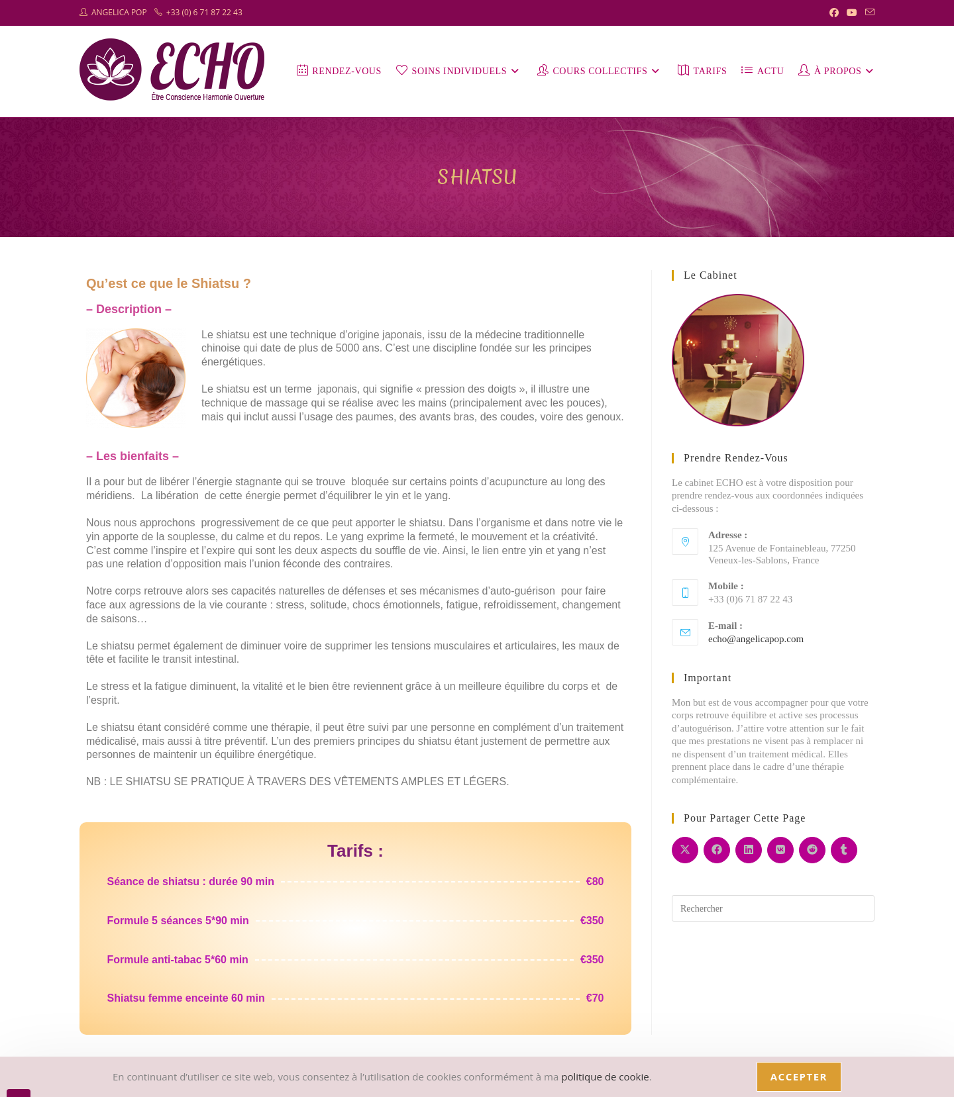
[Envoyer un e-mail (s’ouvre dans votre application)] (867, 12)
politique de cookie (605, 1076)
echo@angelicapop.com (756, 639)
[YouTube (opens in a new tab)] (852, 12)
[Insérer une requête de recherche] (773, 908)
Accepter (798, 1076)
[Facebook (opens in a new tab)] (834, 12)
